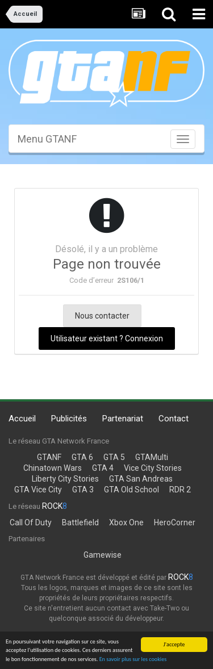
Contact (173, 418)
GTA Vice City (38, 489)
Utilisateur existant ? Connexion (107, 338)
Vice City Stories (153, 468)
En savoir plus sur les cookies (133, 659)
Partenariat (122, 418)
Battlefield (80, 522)
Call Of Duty (31, 522)
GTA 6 (82, 457)
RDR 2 (180, 489)
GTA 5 (114, 457)
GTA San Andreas (141, 478)
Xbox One (126, 522)
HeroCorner (174, 522)
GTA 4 (103, 468)
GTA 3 (83, 489)
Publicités (69, 418)
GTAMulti (151, 457)
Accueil (22, 418)
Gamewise (102, 554)
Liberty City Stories (65, 478)
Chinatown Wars (52, 468)
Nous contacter (102, 315)
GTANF (49, 457)
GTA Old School (131, 489)
